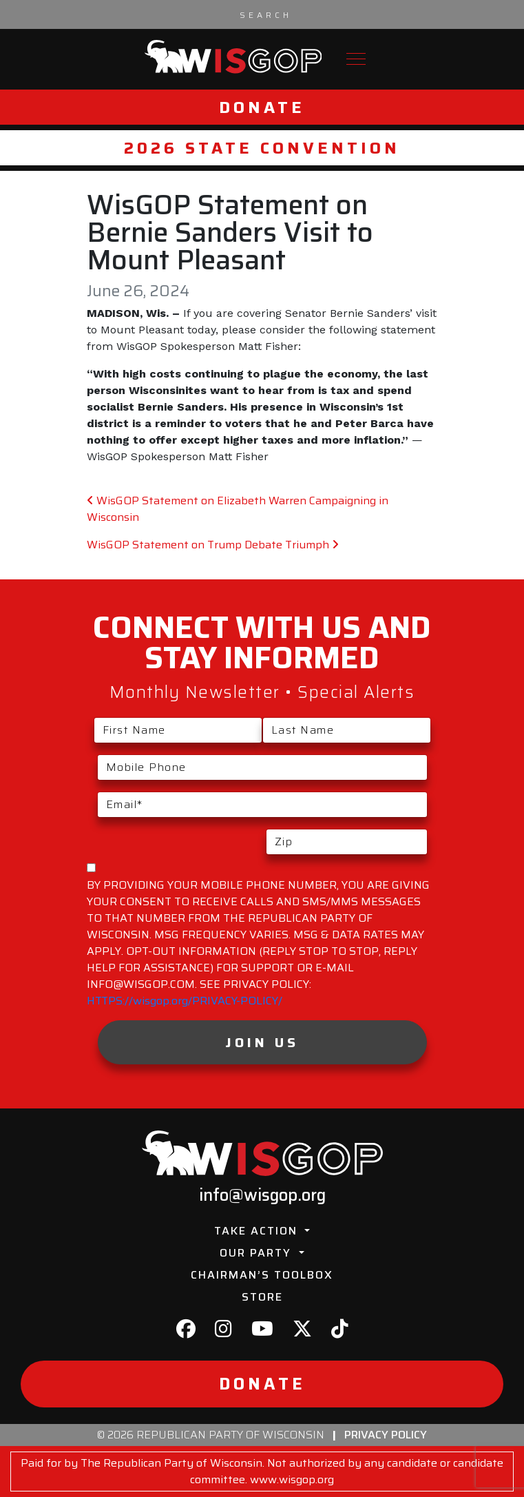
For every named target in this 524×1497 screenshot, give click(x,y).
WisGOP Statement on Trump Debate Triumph (213, 544)
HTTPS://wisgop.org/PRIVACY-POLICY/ (184, 1000)
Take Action (258, 1230)
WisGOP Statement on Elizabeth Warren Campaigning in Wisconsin (237, 509)
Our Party (257, 1252)
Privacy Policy (385, 1434)
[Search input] (266, 14)
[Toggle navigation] (356, 59)
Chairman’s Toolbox (262, 1274)
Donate (262, 107)
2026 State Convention (262, 148)
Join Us (262, 1042)
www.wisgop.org (292, 1479)
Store (262, 1296)
